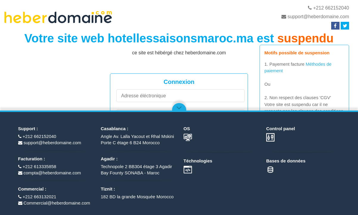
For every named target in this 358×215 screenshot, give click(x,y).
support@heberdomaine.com (315, 16)
